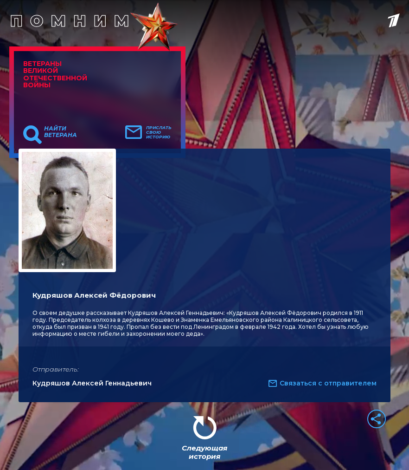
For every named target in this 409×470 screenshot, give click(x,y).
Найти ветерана (60, 131)
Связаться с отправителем (328, 383)
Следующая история (204, 452)
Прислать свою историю (159, 132)
